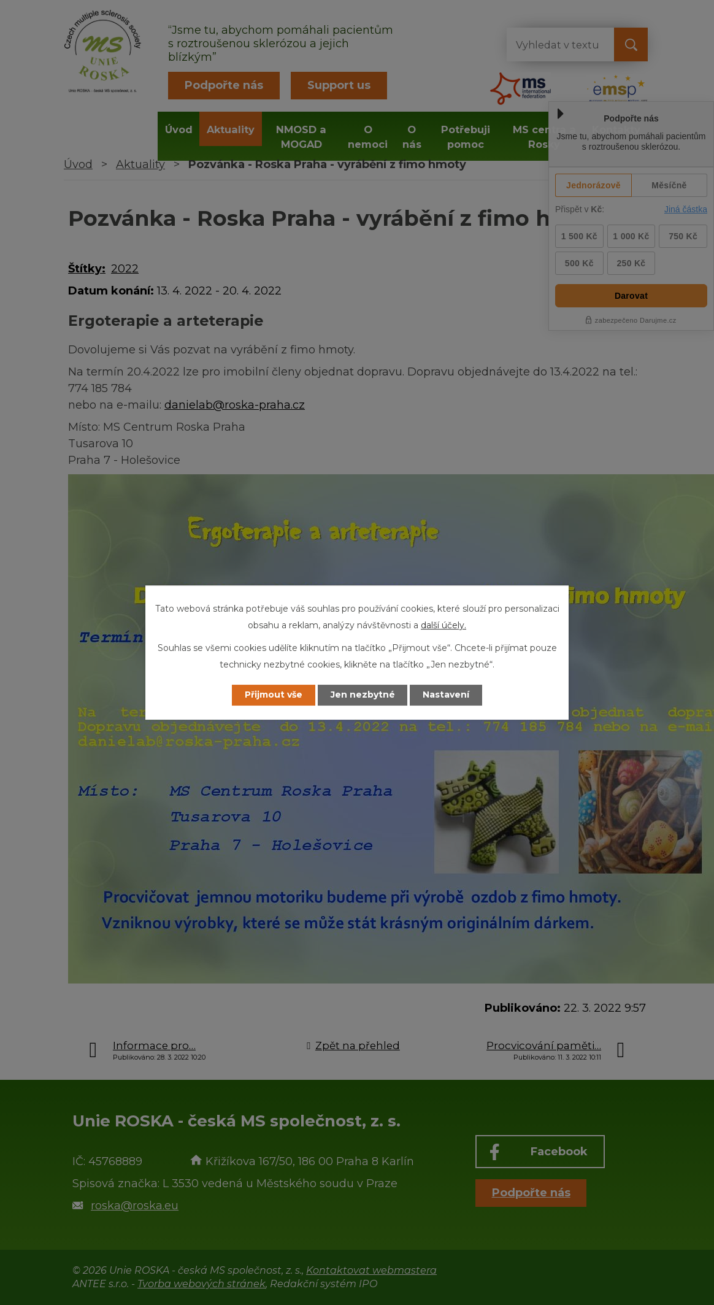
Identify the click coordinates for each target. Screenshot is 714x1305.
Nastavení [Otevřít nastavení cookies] (446, 695)
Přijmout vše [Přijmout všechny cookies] (273, 695)
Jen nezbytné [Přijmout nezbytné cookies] (363, 695)
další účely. (443, 625)
